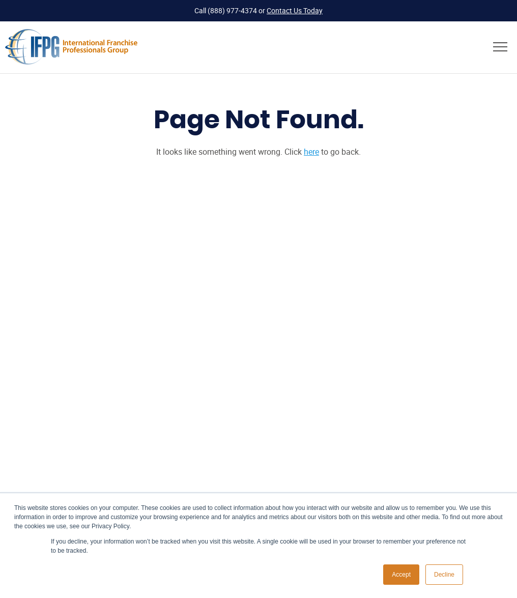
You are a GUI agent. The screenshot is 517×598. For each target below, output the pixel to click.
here (311, 151)
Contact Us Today (295, 10)
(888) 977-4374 (232, 10)
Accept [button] (401, 574)
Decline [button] (444, 574)
